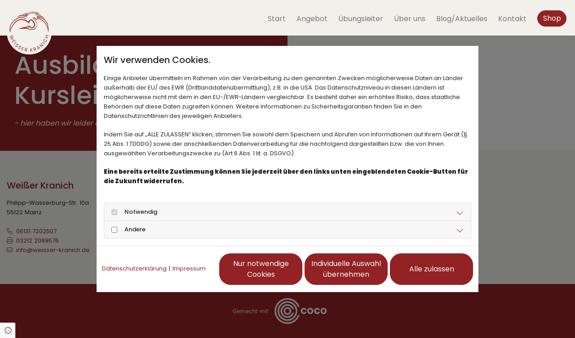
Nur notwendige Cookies (261, 268)
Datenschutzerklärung (134, 268)
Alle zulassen (431, 269)
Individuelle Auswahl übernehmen (346, 268)
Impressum (189, 268)
